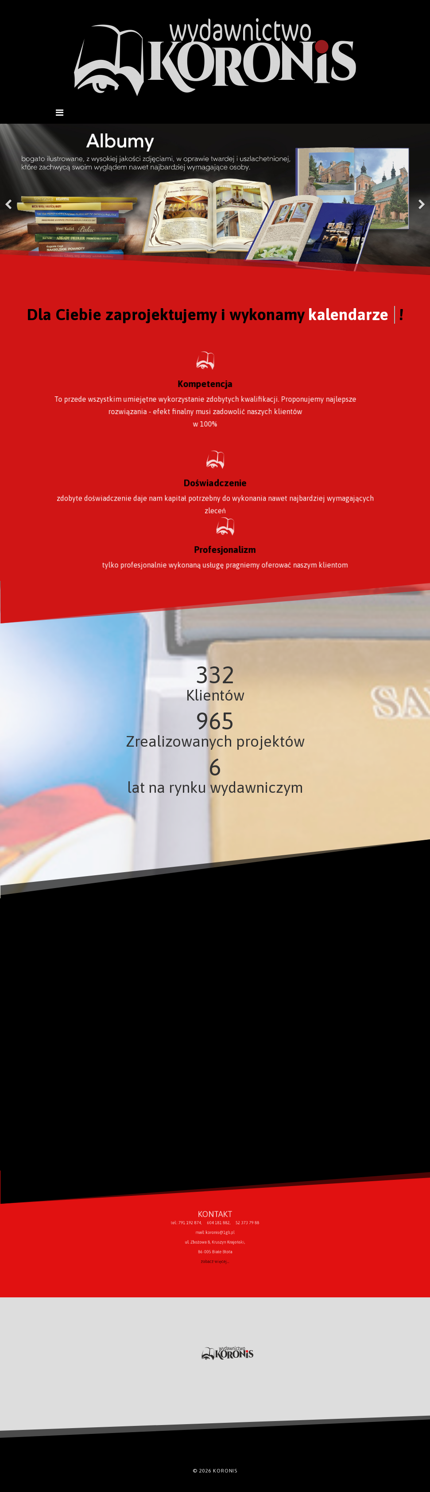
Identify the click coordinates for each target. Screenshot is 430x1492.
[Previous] (9, 199)
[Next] (421, 199)
